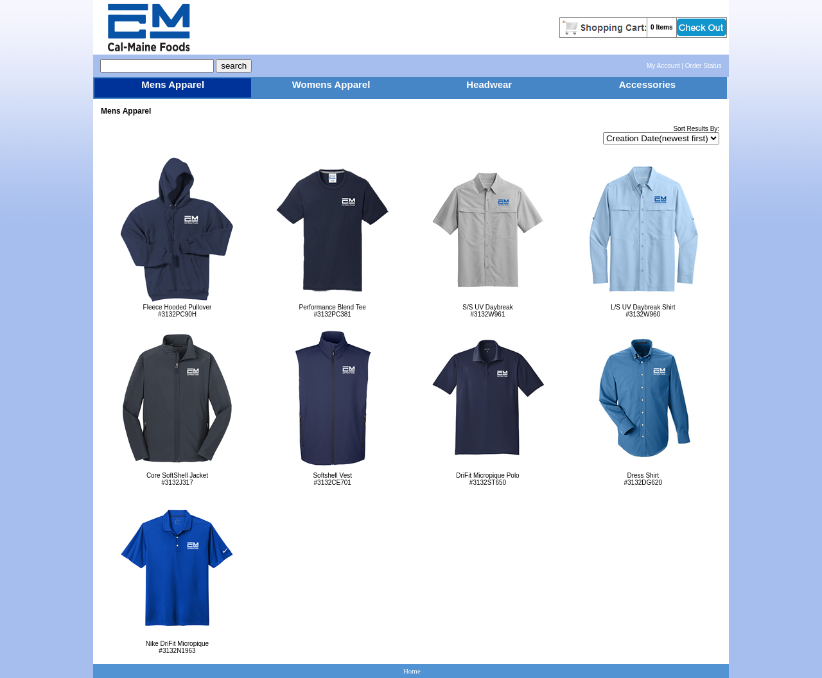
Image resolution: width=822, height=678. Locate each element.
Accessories (647, 84)
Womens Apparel (331, 84)
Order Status (703, 65)
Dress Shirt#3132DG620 (643, 476)
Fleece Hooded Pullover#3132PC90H (177, 308)
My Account (663, 65)
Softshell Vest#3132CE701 (332, 476)
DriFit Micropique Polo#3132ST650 (488, 476)
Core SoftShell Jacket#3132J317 (177, 476)
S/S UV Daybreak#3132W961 (488, 308)
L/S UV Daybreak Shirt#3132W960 (643, 308)
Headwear (489, 84)
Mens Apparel (172, 84)
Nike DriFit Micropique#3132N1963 (177, 644)
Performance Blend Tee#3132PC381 (332, 308)
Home (412, 671)
